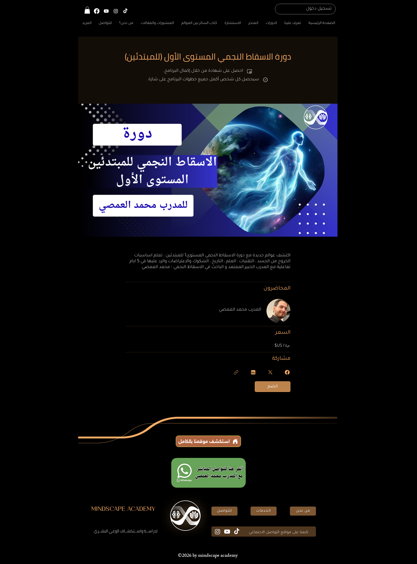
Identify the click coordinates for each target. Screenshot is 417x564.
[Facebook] (96, 11)
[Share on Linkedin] (253, 372)
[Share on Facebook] (287, 372)
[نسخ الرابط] (236, 372)
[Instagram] (116, 11)
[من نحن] (303, 511)
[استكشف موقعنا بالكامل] (208, 441)
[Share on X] (270, 372)
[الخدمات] (264, 511)
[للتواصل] (224, 511)
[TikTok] (125, 11)
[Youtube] (227, 531)
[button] (87, 10)
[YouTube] (106, 11)
